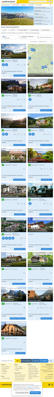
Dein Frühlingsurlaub (20, 375)
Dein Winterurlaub (19, 380)
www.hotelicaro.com (20, 145)
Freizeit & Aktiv (15, 5)
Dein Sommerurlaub (20, 376)
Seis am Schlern (43, 200)
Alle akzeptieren (35, 392)
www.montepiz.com (46, 145)
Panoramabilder (19, 368)
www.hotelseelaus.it (20, 76)
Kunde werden (49, 378)
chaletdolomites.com (20, 110)
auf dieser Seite (30, 387)
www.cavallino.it (21, 353)
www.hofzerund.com (20, 180)
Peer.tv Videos (18, 366)
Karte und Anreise (33, 368)
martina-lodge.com (20, 214)
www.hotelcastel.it (47, 180)
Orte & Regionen (5, 5)
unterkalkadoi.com (46, 249)
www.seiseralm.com (46, 110)
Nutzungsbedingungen (47, 366)
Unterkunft (30, 5)
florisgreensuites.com (46, 214)
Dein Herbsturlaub (19, 378)
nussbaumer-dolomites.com (18, 318)
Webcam (17, 370)
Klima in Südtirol (33, 375)
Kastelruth (15, 60)
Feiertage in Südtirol (33, 373)
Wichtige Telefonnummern (34, 376)
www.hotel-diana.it (20, 249)
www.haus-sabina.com (19, 284)
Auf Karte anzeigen (40, 60)
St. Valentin (42, 269)
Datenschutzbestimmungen (47, 370)
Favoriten (39, 5)
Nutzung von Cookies (48, 371)
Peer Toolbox (49, 376)
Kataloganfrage (32, 366)
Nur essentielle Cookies (22, 392)
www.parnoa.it (47, 284)
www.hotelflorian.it (46, 318)
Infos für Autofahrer (33, 370)
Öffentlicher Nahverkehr (34, 371)
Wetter (30, 378)
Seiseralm (15, 61)
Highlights (23, 5)
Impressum (50, 368)
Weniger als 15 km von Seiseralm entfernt (17, 149)
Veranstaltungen (6, 378)
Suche (50, 1)
